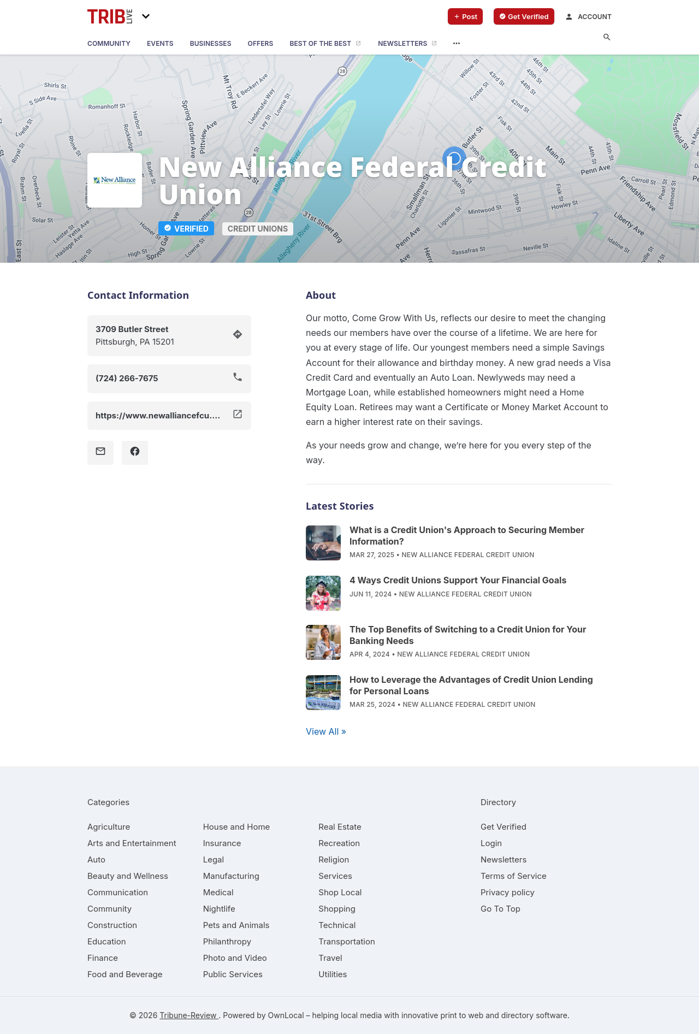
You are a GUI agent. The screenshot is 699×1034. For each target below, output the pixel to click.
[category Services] (335, 876)
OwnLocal (286, 1015)
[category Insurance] (222, 843)
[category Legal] (213, 859)
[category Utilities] (332, 974)
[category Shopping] (337, 908)
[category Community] (109, 908)
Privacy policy (508, 892)
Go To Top (500, 908)
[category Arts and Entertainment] (131, 843)
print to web (461, 1015)
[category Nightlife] (219, 908)
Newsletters (503, 859)
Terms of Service (514, 876)
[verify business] (524, 16)
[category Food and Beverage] (125, 974)
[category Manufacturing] (231, 876)
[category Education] (106, 941)
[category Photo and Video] (235, 958)
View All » (326, 731)
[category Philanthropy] (227, 941)
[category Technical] (337, 925)
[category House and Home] (236, 827)
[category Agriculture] (108, 827)
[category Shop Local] (340, 892)
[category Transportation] (346, 941)
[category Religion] (333, 859)
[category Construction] (112, 925)
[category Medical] (218, 892)
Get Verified (503, 827)
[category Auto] (96, 859)
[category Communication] (117, 892)
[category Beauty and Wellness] (127, 876)
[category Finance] (102, 958)
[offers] (260, 44)
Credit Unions (258, 228)
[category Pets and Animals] (236, 925)
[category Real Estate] (339, 827)
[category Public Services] (233, 974)
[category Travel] (330, 958)
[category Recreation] (339, 843)
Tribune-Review (188, 1015)
